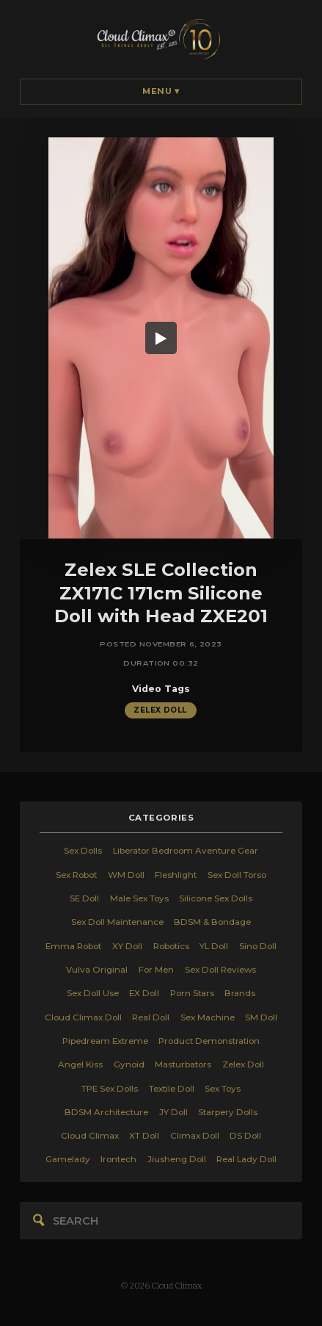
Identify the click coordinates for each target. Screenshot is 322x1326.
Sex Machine (207, 1017)
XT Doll (144, 1136)
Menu (161, 91)
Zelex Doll (160, 709)
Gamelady (67, 1159)
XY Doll (127, 946)
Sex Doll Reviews (220, 970)
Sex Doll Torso (237, 875)
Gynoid (129, 1064)
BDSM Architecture (106, 1112)
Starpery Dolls (227, 1112)
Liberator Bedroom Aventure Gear (185, 851)
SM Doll (261, 1017)
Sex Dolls (83, 851)
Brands (239, 993)
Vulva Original (97, 970)
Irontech (118, 1159)
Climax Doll (194, 1136)
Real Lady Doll (246, 1159)
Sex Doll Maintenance (117, 922)
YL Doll (214, 946)
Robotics (171, 946)
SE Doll (84, 898)
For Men (156, 970)
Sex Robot (76, 875)
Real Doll (150, 1017)
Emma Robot (73, 946)
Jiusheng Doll (176, 1159)
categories (161, 817)
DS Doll (245, 1136)
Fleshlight (176, 875)
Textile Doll (171, 1089)
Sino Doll (258, 946)
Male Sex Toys (139, 898)
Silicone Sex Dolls (215, 898)
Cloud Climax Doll (83, 1017)
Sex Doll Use (93, 993)
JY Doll (173, 1112)
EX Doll (144, 993)
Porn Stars (192, 993)
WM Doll (126, 875)
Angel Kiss (80, 1064)
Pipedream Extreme (105, 1041)
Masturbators (183, 1064)
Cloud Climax (90, 1136)
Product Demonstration (209, 1041)
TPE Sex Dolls (109, 1089)
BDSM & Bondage (212, 922)
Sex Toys (223, 1089)
